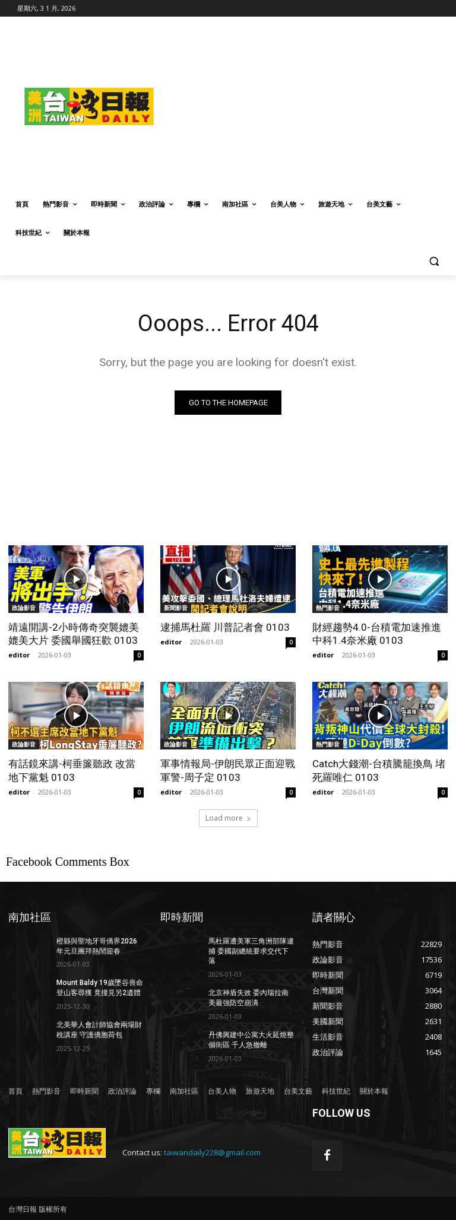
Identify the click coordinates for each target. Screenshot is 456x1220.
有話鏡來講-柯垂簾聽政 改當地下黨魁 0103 (71, 770)
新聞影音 (176, 607)
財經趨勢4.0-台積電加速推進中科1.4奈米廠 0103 (376, 633)
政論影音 (24, 607)
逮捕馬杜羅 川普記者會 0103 (225, 627)
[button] (434, 261)
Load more (228, 818)
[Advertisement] (313, 105)
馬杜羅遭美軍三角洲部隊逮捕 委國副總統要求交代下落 (251, 951)
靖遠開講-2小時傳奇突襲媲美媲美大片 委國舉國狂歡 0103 (73, 633)
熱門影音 (328, 607)
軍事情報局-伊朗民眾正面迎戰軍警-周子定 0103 (227, 770)
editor (19, 654)
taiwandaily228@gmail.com (212, 1152)
